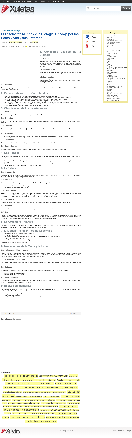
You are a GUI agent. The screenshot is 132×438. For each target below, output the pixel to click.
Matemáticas (110, 58)
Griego (109, 84)
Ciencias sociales (112, 72)
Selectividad (29, 1)
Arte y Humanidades (113, 100)
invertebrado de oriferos (12, 392)
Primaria (109, 37)
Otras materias (111, 52)
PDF (90, 46)
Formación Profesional (113, 42)
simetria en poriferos (68, 406)
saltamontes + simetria (45, 380)
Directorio (20, 1)
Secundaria (110, 39)
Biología (17, 31)
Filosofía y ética (111, 56)
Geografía (110, 66)
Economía (110, 70)
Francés (109, 80)
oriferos (40, 417)
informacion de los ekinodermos (53, 403)
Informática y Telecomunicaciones (117, 67)
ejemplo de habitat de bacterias (62, 417)
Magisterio (110, 75)
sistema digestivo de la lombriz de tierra (29, 397)
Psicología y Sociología (114, 98)
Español (109, 81)
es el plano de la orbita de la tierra (43, 413)
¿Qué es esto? (11, 1)
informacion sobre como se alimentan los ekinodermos (33, 400)
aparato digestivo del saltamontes (21, 409)
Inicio (2, 1)
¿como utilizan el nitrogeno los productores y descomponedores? (44, 392)
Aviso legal (128, 431)
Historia (109, 55)
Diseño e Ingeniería (112, 95)
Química (109, 63)
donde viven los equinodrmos (41, 421)
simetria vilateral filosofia (51, 397)
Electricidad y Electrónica (114, 69)
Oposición (110, 45)
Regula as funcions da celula (68, 380)
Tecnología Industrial (113, 87)
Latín (108, 83)
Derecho (109, 73)
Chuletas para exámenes (42, 1)
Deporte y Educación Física (115, 94)
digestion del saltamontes (21, 375)
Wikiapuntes (65, 431)
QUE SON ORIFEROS (21, 413)
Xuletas (115, 431)
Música (109, 91)
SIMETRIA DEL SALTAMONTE (53, 376)
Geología (109, 89)
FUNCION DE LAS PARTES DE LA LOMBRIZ (30, 383)
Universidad (110, 44)
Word (90, 37)
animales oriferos (22, 417)
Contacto (121, 431)
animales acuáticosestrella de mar (23, 403)
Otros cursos (110, 47)
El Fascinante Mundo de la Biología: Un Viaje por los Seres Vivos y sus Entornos (40, 36)
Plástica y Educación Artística (115, 97)
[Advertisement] (66, 22)
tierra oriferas (45, 410)
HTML (91, 41)
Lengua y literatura (112, 53)
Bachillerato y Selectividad (114, 40)
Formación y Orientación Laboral (116, 78)
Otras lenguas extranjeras (114, 86)
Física (108, 61)
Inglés (108, 64)
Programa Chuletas (58, 1)
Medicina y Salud (112, 77)
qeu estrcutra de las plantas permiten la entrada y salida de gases (48, 387)
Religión (109, 92)
